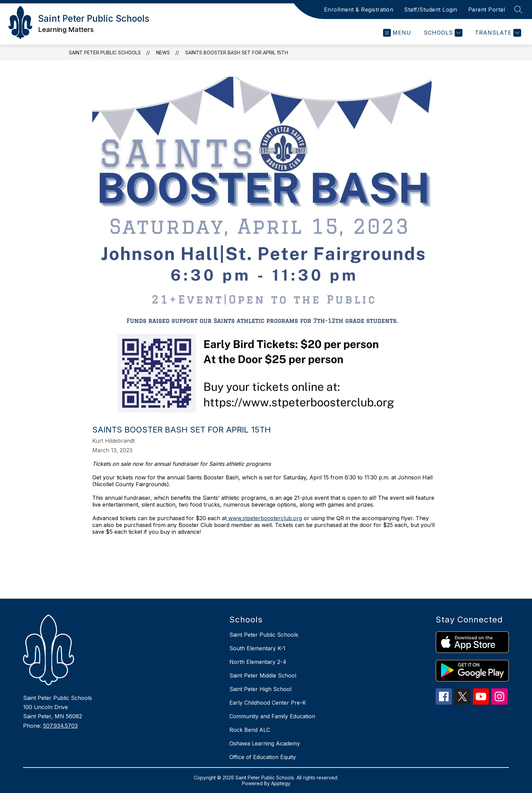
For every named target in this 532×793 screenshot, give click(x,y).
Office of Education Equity (262, 757)
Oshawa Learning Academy (264, 743)
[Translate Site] (497, 33)
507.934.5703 (60, 725)
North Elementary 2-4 (257, 661)
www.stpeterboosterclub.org (264, 518)
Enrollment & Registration (359, 9)
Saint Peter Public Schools (105, 52)
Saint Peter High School (260, 689)
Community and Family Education (272, 716)
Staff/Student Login (430, 9)
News (163, 52)
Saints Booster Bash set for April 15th (236, 52)
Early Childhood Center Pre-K (267, 702)
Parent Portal (486, 9)
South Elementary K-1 (257, 648)
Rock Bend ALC (249, 729)
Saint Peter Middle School (262, 675)
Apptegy (280, 783)
